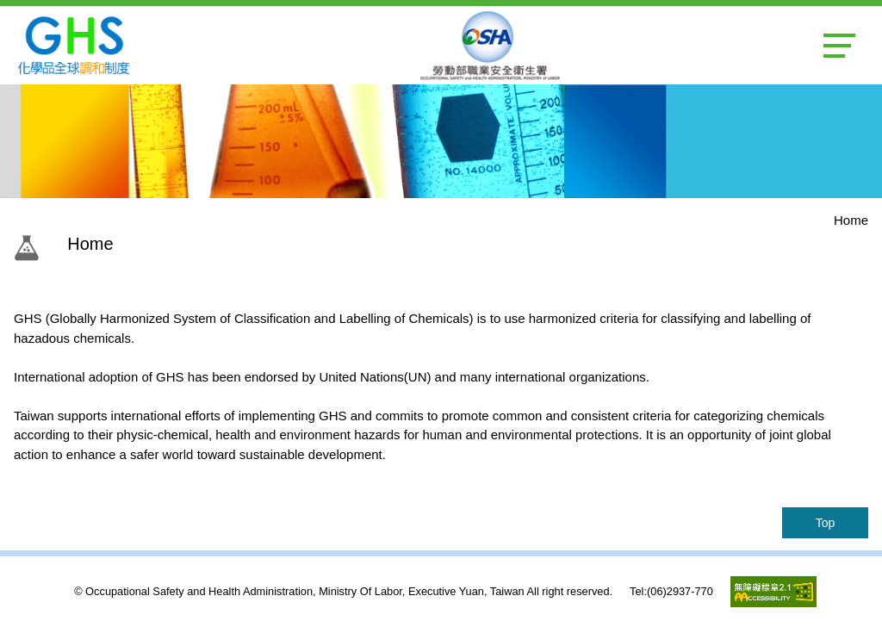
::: (55, 243)
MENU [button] (839, 46)
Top (825, 523)
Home (851, 220)
